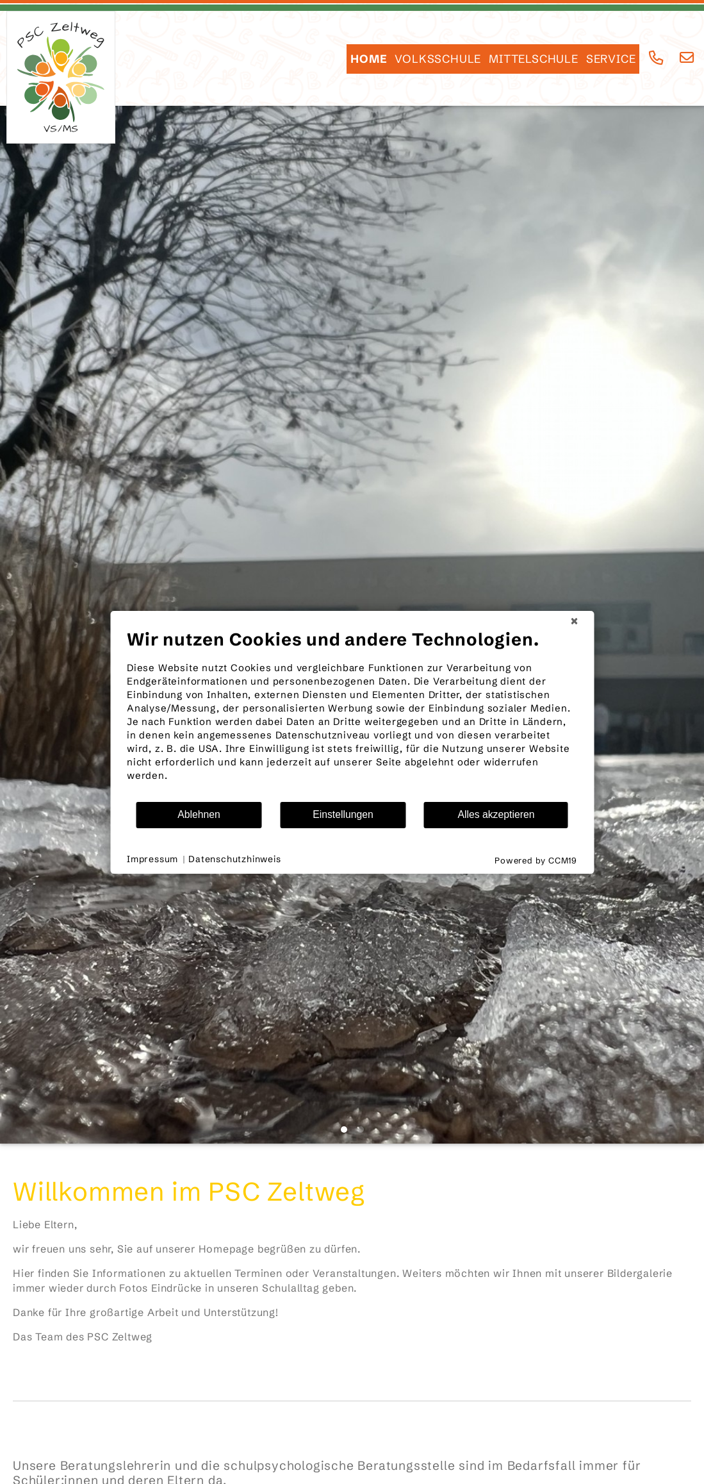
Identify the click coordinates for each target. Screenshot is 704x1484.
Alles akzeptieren (495, 814)
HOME (368, 59)
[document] (352, 715)
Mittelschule (533, 59)
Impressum (152, 859)
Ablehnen (198, 814)
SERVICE (611, 59)
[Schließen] (574, 621)
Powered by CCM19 (536, 860)
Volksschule (438, 59)
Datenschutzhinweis (234, 859)
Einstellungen (343, 814)
